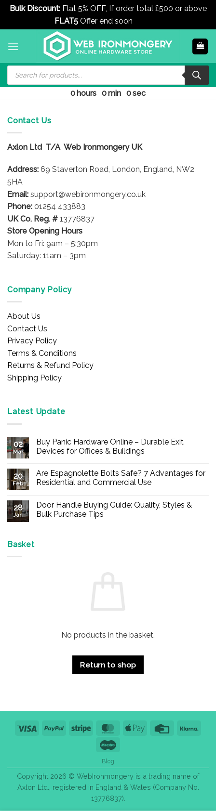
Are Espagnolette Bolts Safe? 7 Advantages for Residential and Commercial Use (120, 478)
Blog (108, 761)
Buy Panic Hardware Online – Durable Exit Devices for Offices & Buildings (110, 446)
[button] (13, 46)
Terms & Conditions (42, 353)
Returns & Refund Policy (50, 365)
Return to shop (108, 664)
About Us (23, 316)
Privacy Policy (32, 340)
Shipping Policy (34, 377)
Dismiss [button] (148, 21)
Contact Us (27, 328)
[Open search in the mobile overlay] (108, 75)
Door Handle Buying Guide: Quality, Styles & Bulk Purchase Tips (114, 509)
